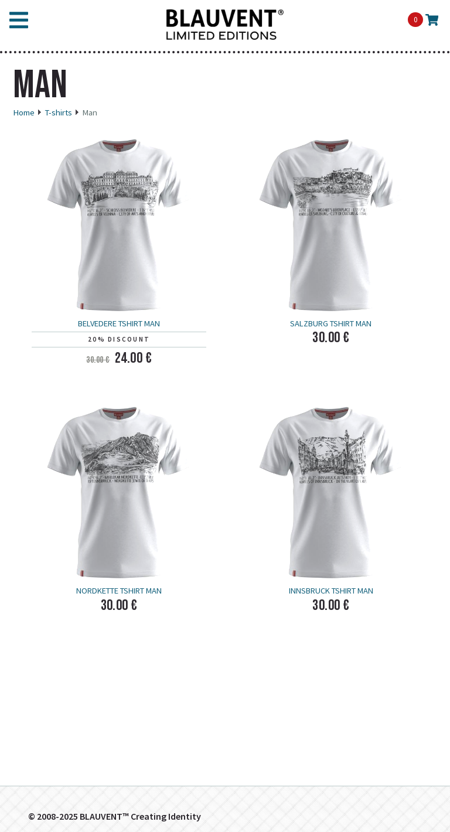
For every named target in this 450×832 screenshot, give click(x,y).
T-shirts (58, 112)
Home (24, 112)
